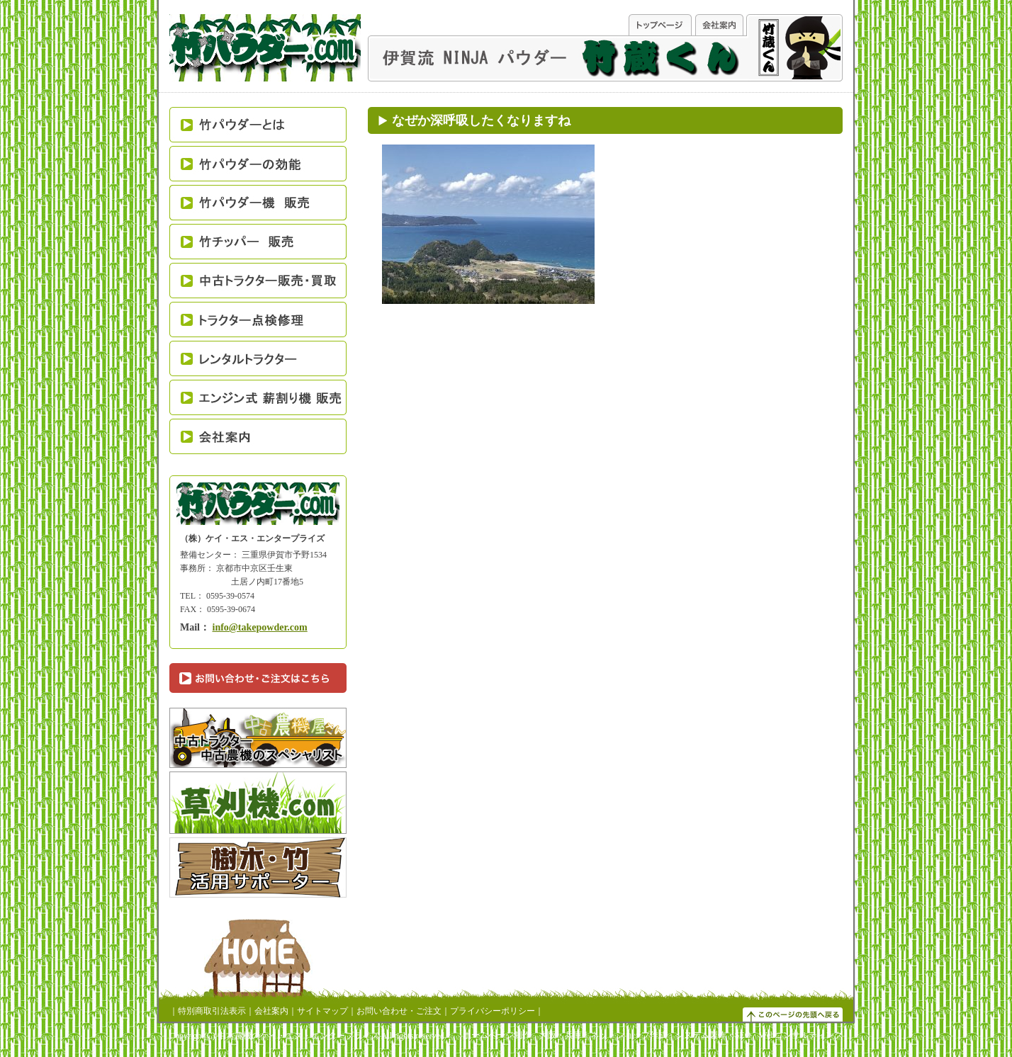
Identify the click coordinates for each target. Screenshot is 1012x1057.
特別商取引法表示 (212, 1011)
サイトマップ (322, 1011)
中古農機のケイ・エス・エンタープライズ (298, 1036)
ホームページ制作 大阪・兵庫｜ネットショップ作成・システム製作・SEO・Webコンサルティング (653, 1035)
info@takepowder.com (260, 627)
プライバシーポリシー (492, 1011)
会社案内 (271, 1011)
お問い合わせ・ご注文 (399, 1011)
